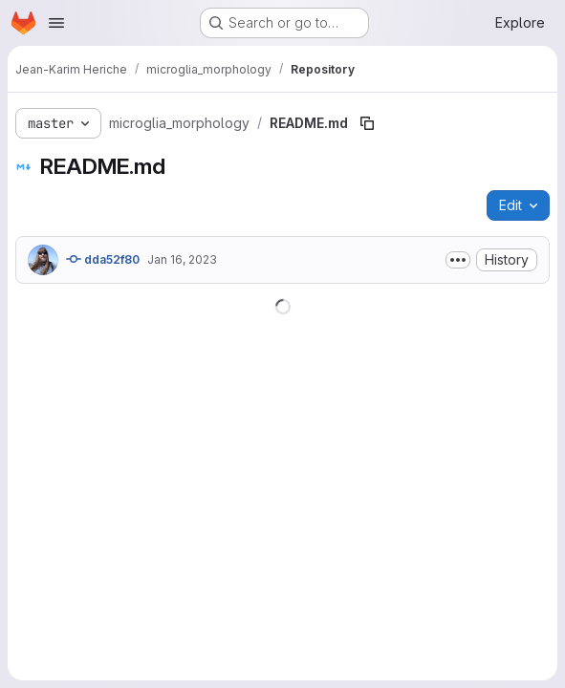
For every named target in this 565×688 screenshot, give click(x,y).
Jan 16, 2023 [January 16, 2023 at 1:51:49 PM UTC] (182, 259)
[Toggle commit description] (457, 260)
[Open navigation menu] (56, 23)
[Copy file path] (367, 123)
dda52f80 (103, 259)
